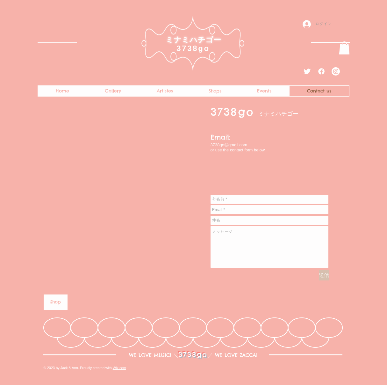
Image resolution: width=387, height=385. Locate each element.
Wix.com (119, 368)
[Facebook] (321, 71)
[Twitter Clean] (307, 71)
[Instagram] (336, 71)
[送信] (324, 275)
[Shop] (56, 302)
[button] (344, 47)
